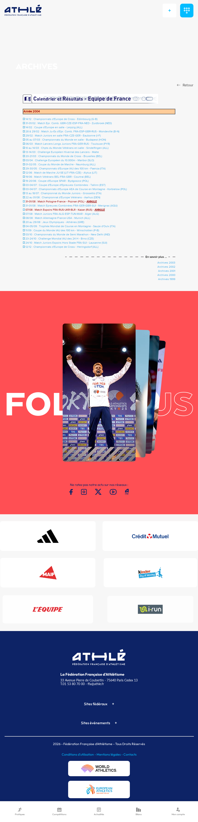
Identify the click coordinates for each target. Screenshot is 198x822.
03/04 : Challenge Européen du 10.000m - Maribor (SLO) (59, 160)
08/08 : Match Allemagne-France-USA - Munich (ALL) (57, 218)
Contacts (130, 754)
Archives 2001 (166, 270)
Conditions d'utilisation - (79, 754)
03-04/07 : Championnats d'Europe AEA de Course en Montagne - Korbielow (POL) (76, 189)
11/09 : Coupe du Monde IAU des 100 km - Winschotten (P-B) (62, 230)
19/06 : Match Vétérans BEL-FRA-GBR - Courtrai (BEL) (58, 176)
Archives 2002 (166, 266)
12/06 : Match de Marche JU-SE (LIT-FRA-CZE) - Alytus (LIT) (61, 172)
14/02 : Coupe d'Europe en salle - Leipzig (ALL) (53, 127)
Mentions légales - (110, 754)
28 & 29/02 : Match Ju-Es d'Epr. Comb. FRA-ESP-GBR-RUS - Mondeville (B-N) (72, 131)
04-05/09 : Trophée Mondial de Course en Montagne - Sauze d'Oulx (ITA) (70, 226)
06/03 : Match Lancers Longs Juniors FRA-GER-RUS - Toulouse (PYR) (67, 143)
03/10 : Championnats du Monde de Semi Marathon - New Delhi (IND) (67, 234)
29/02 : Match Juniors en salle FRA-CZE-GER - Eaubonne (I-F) (63, 135)
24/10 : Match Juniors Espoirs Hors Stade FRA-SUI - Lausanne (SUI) (66, 242)
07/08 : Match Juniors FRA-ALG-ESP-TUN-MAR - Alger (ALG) (62, 213)
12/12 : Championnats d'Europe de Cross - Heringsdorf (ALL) (61, 246)
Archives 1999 (166, 279)
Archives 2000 (166, 275)
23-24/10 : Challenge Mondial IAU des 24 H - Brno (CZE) (59, 238)
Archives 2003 (166, 262)
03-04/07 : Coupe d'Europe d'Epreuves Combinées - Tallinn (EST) (65, 185)
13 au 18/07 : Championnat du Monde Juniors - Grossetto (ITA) (63, 193)
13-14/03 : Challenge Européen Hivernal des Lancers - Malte (62, 152)
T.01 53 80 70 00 (72, 684)
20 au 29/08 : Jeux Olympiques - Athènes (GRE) (54, 222)
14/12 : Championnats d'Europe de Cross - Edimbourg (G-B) (61, 119)
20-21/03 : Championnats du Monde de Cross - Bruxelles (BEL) (63, 156)
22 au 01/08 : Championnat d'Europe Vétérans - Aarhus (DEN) (62, 197)
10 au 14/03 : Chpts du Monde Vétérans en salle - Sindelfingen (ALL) (67, 148)
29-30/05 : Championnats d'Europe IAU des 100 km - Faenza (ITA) (65, 168)
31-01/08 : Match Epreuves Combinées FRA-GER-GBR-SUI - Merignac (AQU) (71, 205)
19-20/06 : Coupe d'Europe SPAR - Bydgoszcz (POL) (57, 180)
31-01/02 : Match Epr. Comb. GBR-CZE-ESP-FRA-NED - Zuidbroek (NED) (68, 123)
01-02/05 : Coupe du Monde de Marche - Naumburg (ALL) (60, 164)
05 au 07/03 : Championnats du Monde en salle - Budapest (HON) (65, 139)
